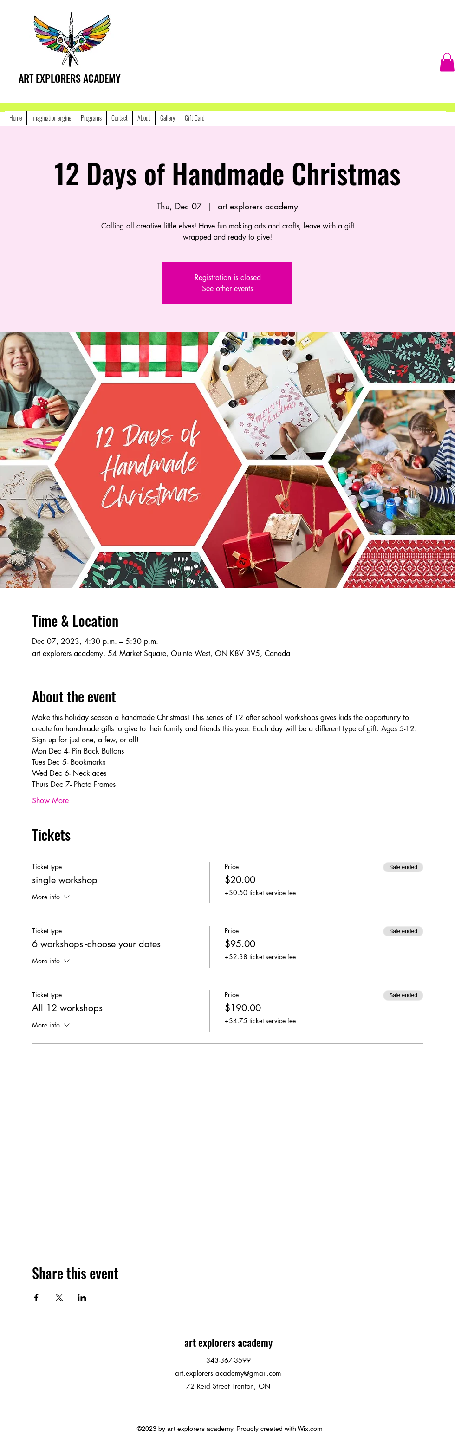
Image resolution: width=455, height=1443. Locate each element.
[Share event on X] (59, 1297)
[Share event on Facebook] (36, 1297)
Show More (50, 801)
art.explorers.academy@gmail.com (228, 1373)
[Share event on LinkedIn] (82, 1297)
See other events (227, 288)
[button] (447, 62)
